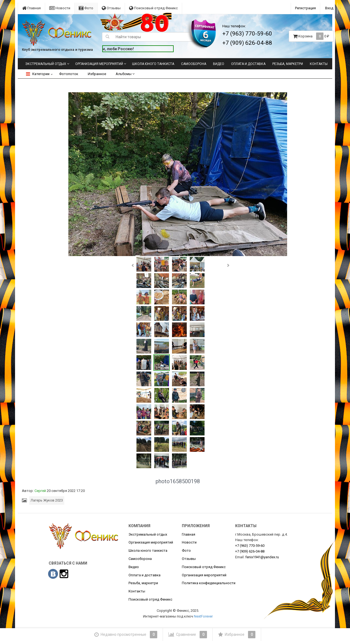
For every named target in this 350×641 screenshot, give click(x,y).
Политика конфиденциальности (208, 583)
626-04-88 (249, 551)
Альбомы (125, 74)
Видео (218, 64)
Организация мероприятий (99, 64)
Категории (37, 74)
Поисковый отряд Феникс (153, 8)
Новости (59, 8)
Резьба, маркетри (287, 64)
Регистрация (305, 8)
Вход (329, 8)
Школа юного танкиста (153, 64)
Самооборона (193, 64)
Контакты (319, 64)
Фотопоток (68, 74)
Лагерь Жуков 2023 (47, 500)
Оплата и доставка (248, 64)
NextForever (203, 616)
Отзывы (111, 8)
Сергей (40, 491)
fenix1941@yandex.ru (262, 557)
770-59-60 (249, 546)
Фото (86, 8)
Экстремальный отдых (45, 64)
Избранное (97, 74)
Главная (31, 8)
